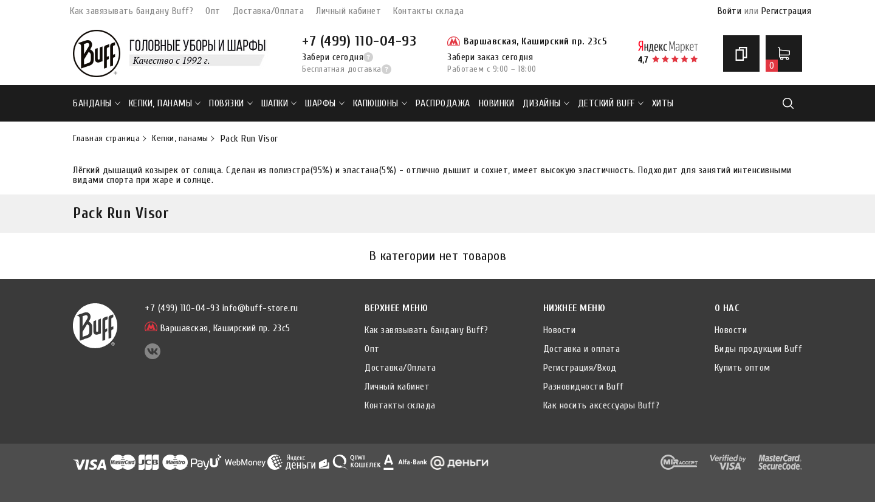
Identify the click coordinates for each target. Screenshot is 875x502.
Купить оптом (742, 367)
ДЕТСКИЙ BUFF (610, 103)
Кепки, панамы (165, 103)
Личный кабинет (348, 10)
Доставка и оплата (581, 348)
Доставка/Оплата (268, 10)
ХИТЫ (663, 103)
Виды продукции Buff (759, 348)
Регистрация (786, 10)
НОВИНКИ (497, 103)
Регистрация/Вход (580, 367)
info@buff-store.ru (260, 308)
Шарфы (325, 103)
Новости (559, 330)
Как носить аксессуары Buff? (601, 405)
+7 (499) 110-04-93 (359, 41)
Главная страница (106, 138)
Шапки (279, 103)
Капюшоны (380, 103)
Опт (213, 10)
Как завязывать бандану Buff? (131, 10)
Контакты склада (428, 10)
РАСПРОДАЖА (443, 103)
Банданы (96, 103)
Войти (730, 10)
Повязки (231, 103)
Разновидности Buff (583, 386)
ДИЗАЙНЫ (546, 103)
